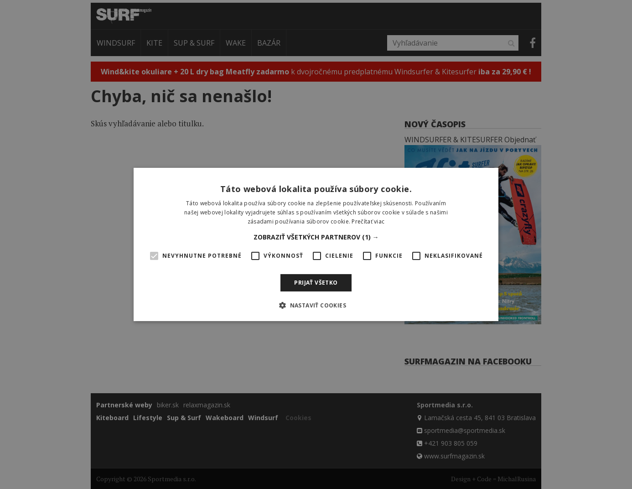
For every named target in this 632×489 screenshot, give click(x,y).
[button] (316, 237)
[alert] (316, 244)
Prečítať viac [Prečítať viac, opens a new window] (368, 221)
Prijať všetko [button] (315, 282)
